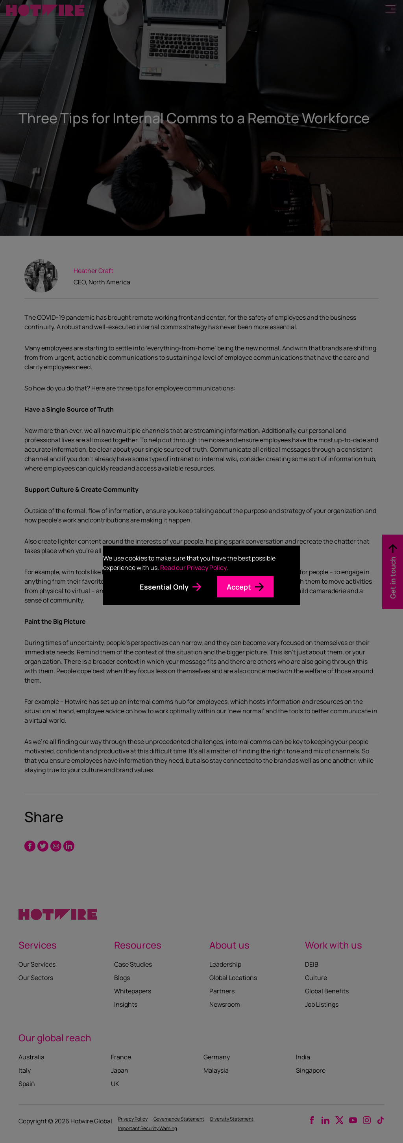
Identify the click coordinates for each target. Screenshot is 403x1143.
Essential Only (164, 587)
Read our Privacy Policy (193, 567)
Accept (239, 587)
